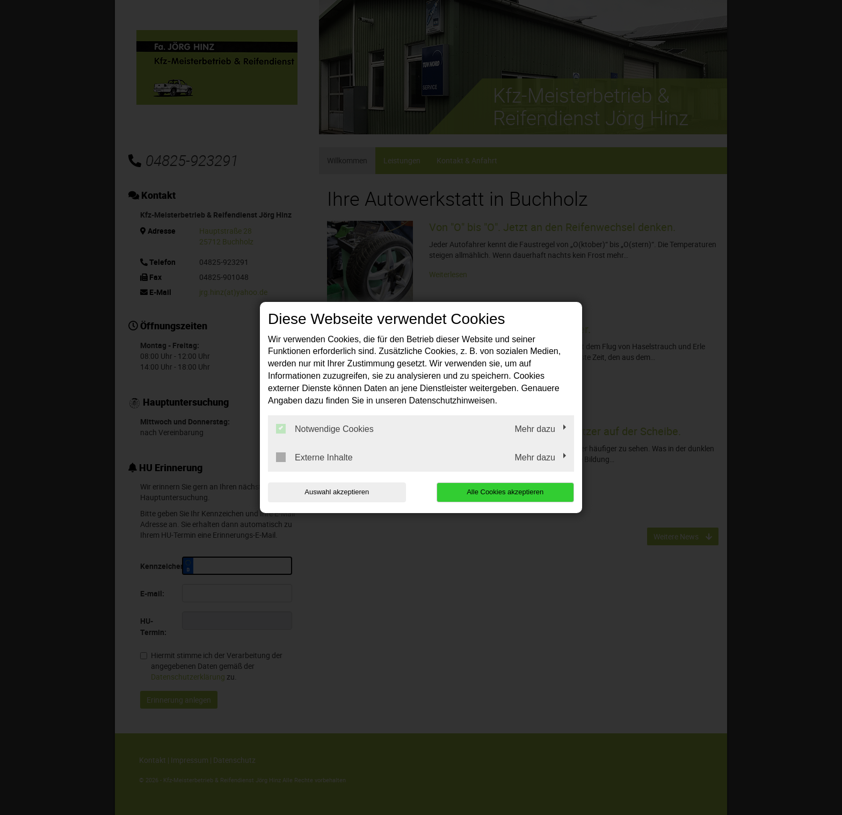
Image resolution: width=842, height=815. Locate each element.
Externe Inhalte (314, 457)
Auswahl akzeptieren (336, 492)
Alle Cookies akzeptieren (505, 492)
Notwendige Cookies (325, 429)
